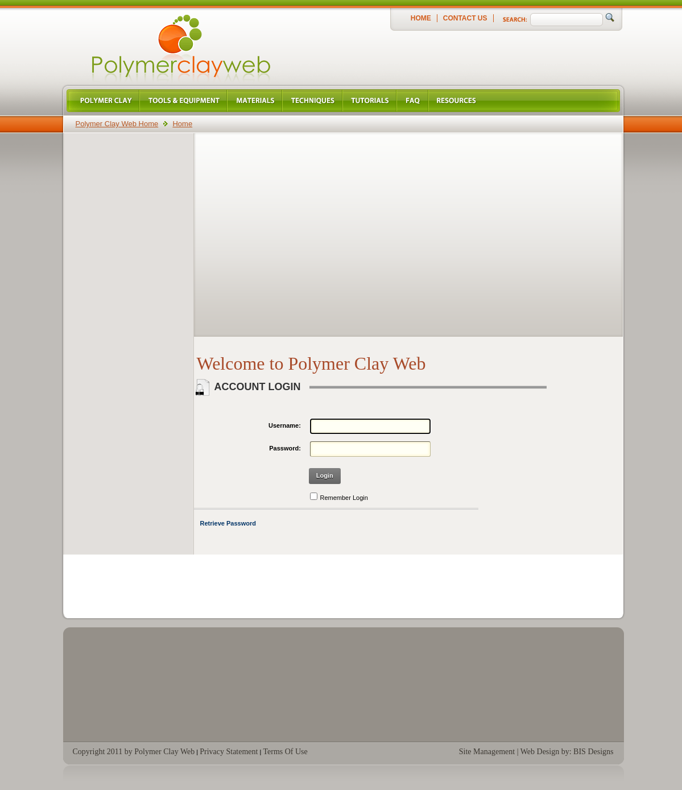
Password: (285, 448)
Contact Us (465, 18)
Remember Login (344, 497)
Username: (284, 425)
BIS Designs (593, 751)
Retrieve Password (228, 523)
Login (324, 475)
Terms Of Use (285, 751)
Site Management (487, 751)
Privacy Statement (229, 751)
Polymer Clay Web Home (117, 123)
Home (421, 18)
